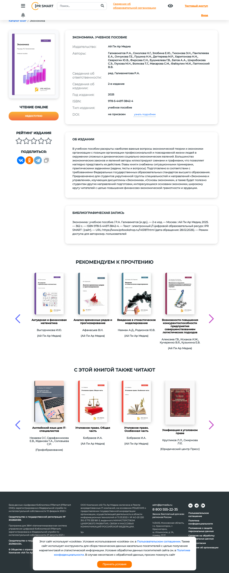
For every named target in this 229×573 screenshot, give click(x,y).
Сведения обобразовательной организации (134, 5)
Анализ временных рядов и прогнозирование (93, 321)
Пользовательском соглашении (158, 541)
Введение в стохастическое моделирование (136, 321)
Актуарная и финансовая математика (49, 321)
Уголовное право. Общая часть (92, 429)
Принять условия (114, 564)
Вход (204, 15)
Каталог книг (17, 20)
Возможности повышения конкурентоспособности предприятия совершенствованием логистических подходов (180, 326)
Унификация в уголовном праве (180, 432)
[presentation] (17, 318)
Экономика (37, 20)
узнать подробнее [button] (144, 114)
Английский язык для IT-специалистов (49, 429)
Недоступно (33, 116)
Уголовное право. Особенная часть (136, 429)
